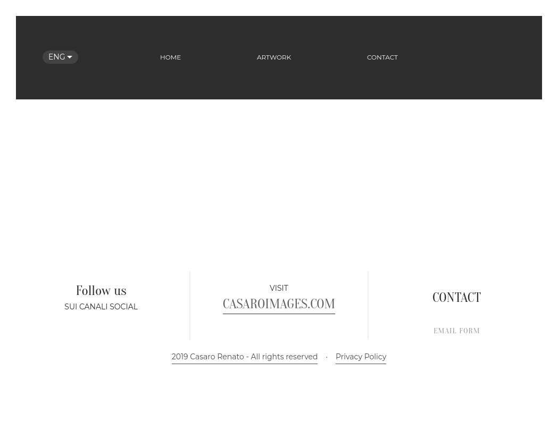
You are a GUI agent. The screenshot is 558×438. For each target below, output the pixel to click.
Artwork (274, 57)
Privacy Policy (361, 420)
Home (170, 57)
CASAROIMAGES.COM (279, 367)
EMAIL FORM (457, 394)
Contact (382, 57)
